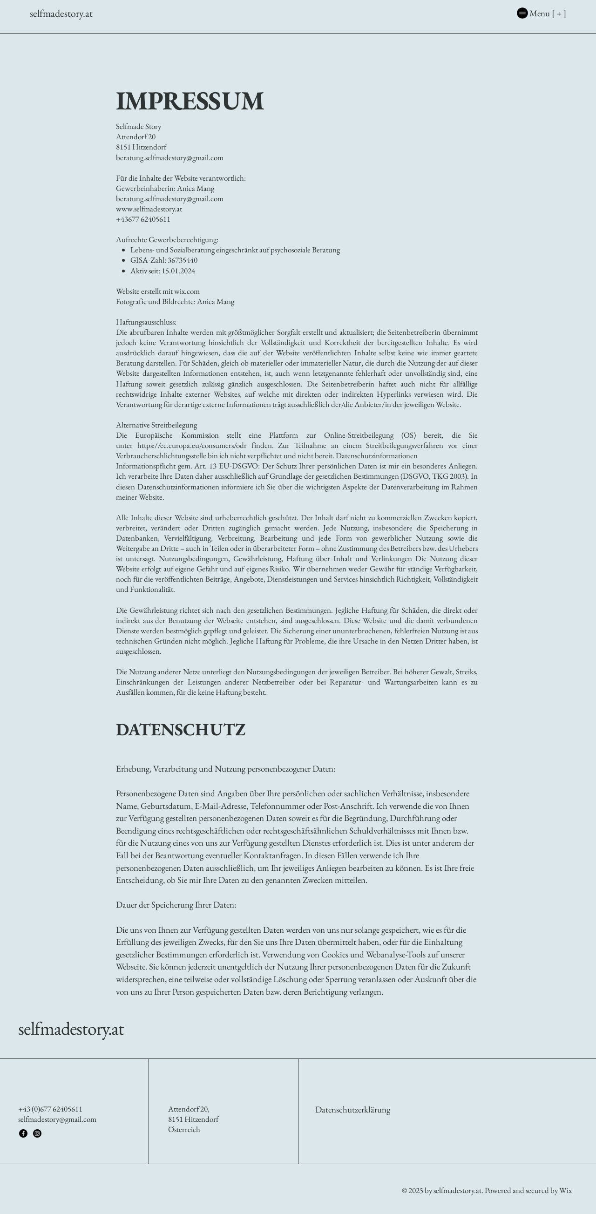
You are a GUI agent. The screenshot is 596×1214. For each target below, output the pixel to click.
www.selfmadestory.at (149, 208)
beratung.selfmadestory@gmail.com (170, 198)
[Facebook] (23, 1133)
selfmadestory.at (71, 1028)
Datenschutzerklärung (352, 1109)
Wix (566, 1190)
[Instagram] (37, 1133)
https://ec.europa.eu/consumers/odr (192, 445)
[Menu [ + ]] (511, 13)
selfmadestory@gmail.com (57, 1119)
